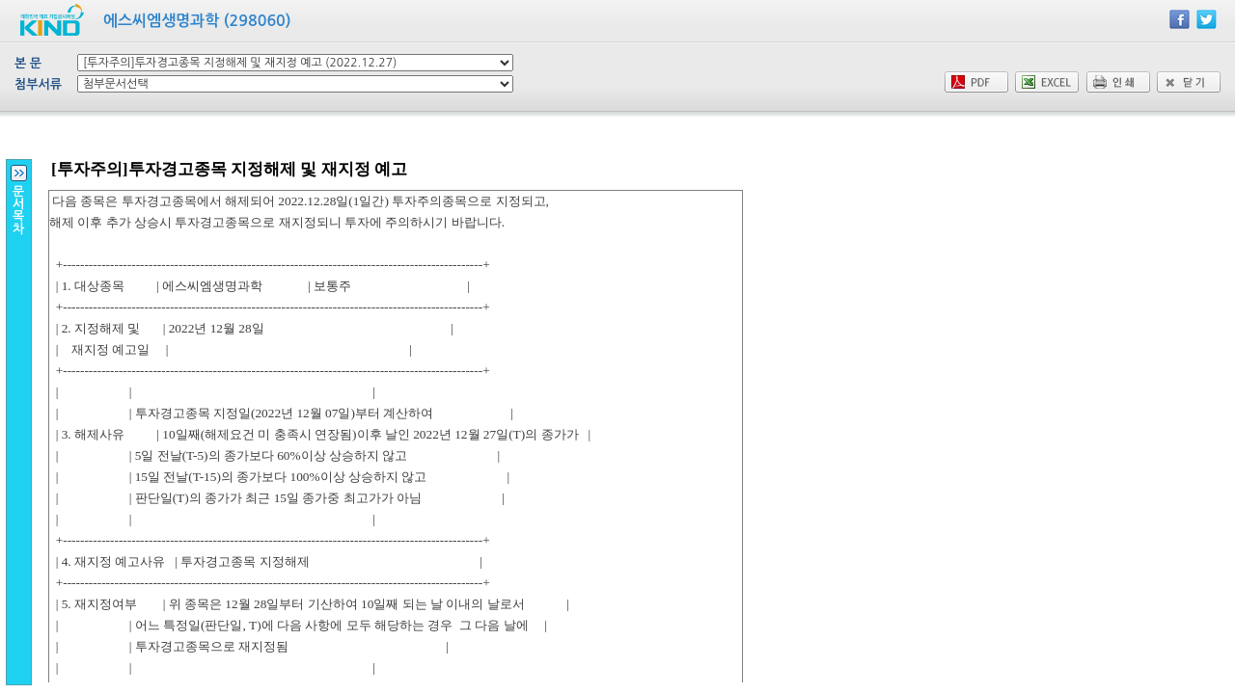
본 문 (27, 63)
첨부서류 (38, 84)
